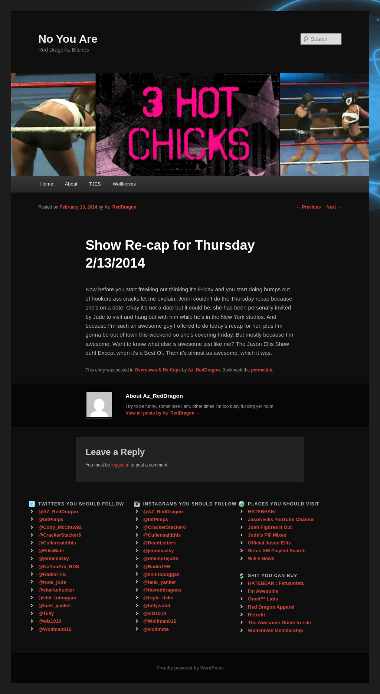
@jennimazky (53, 558)
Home (46, 184)
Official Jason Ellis (269, 543)
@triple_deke (158, 597)
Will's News (261, 558)
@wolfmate (156, 629)
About (71, 184)
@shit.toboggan (161, 574)
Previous (308, 207)
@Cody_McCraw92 (60, 527)
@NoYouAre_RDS (58, 566)
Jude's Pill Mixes (267, 535)
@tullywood (156, 605)
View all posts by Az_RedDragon (162, 413)
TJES (95, 184)
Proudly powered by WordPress (189, 668)
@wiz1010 (49, 621)
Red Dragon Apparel (271, 607)
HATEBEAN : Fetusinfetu (276, 583)
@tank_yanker (54, 605)
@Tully (46, 613)
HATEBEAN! (262, 511)
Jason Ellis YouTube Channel (281, 519)
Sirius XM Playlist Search (276, 550)
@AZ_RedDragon (58, 511)
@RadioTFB (52, 574)
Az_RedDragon (120, 207)
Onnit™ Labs (263, 599)
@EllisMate (51, 550)
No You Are (67, 39)
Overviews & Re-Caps (158, 370)
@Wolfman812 (54, 629)
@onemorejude (160, 558)
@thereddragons (162, 590)
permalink (261, 370)
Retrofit (256, 615)
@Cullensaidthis (57, 543)
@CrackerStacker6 (59, 535)
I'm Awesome (263, 591)
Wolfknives (124, 184)
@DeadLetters (159, 543)
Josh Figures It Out (270, 527)
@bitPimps (50, 519)
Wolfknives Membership (275, 630)
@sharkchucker (56, 590)
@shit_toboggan (57, 597)
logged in (120, 465)
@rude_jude (52, 582)
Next (333, 207)
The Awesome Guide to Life (279, 622)
